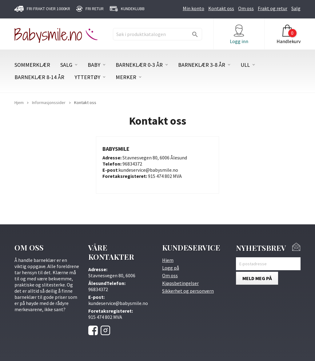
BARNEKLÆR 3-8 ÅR (201, 65)
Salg (296, 8)
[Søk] (157, 34)
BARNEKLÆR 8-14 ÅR (39, 77)
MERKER (126, 77)
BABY (94, 65)
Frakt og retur (272, 8)
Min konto (193, 8)
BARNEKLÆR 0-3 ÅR (139, 65)
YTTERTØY (87, 77)
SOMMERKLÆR (32, 65)
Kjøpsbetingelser (180, 283)
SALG (66, 65)
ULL (245, 65)
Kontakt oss (221, 8)
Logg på (170, 268)
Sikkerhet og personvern (188, 291)
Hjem (167, 260)
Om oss (246, 8)
